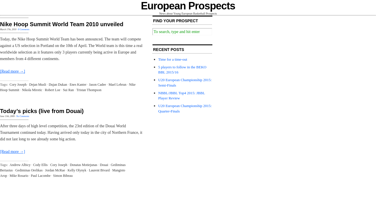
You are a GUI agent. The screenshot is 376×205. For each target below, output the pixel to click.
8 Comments (23, 29)
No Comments (22, 116)
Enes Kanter (78, 85)
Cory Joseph (18, 85)
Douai (104, 165)
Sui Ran (68, 90)
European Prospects (188, 6)
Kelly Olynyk (77, 170)
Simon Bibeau (62, 176)
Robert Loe (52, 90)
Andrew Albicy (20, 165)
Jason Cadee (97, 85)
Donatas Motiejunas (83, 165)
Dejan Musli (37, 85)
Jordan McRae (55, 170)
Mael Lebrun (117, 85)
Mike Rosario (19, 176)
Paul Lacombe (40, 176)
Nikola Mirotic (32, 90)
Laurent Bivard (99, 170)
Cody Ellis (40, 165)
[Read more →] (12, 71)
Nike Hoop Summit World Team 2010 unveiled (61, 24)
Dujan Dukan (58, 85)
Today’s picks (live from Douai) (42, 111)
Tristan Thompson (88, 90)
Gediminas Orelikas (29, 170)
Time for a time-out (172, 59)
